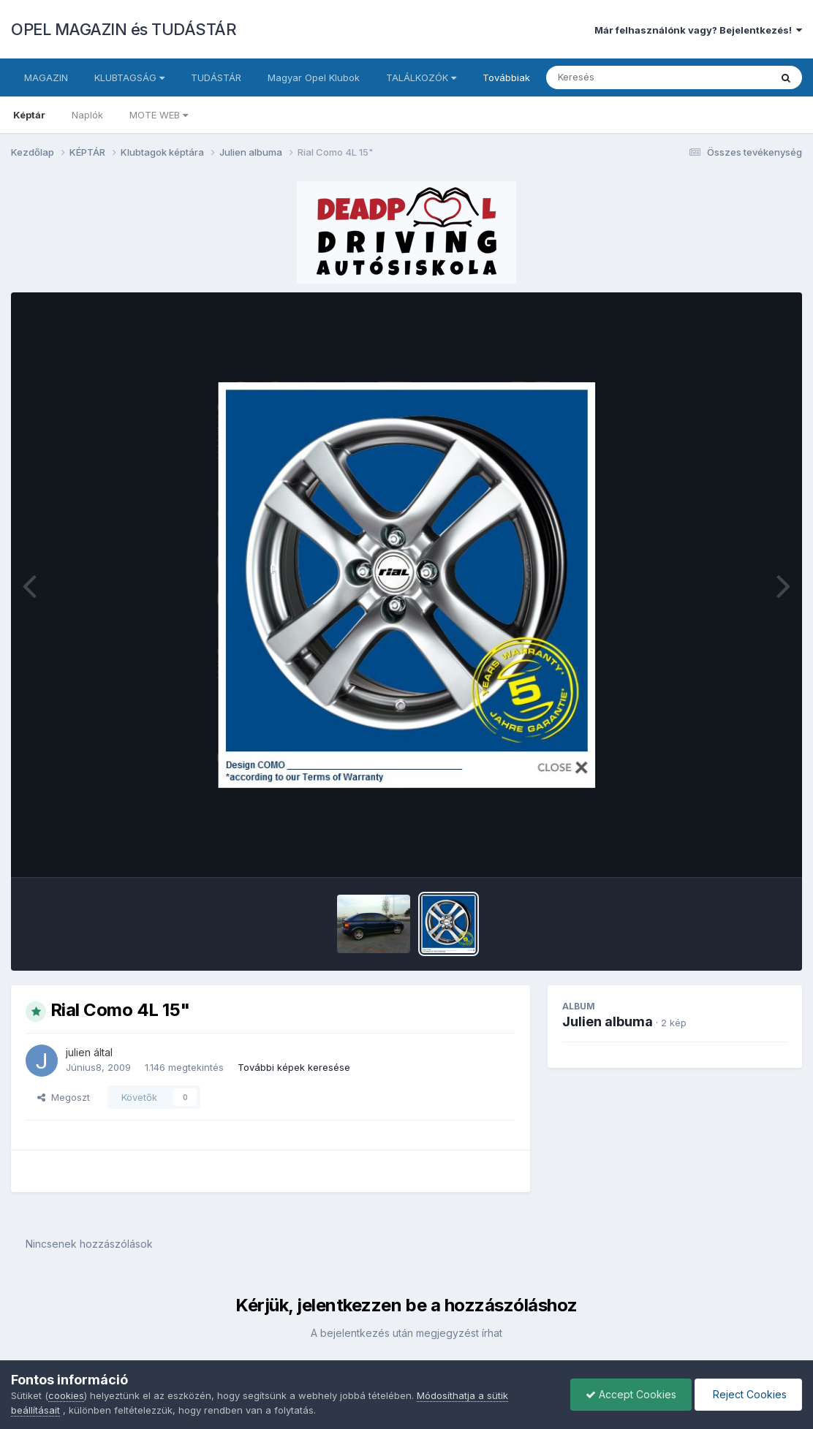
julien (78, 1052)
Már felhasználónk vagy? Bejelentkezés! (698, 30)
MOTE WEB (158, 115)
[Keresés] (618, 77)
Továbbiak (506, 77)
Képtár (29, 115)
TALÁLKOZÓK (421, 77)
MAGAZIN (46, 77)
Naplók (87, 115)
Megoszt (63, 1097)
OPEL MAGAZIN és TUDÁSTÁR (123, 29)
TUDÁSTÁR (216, 77)
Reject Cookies (748, 1394)
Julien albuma (607, 1021)
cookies (66, 1395)
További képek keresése (294, 1067)
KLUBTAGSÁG (129, 77)
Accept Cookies (631, 1394)
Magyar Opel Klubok (314, 77)
